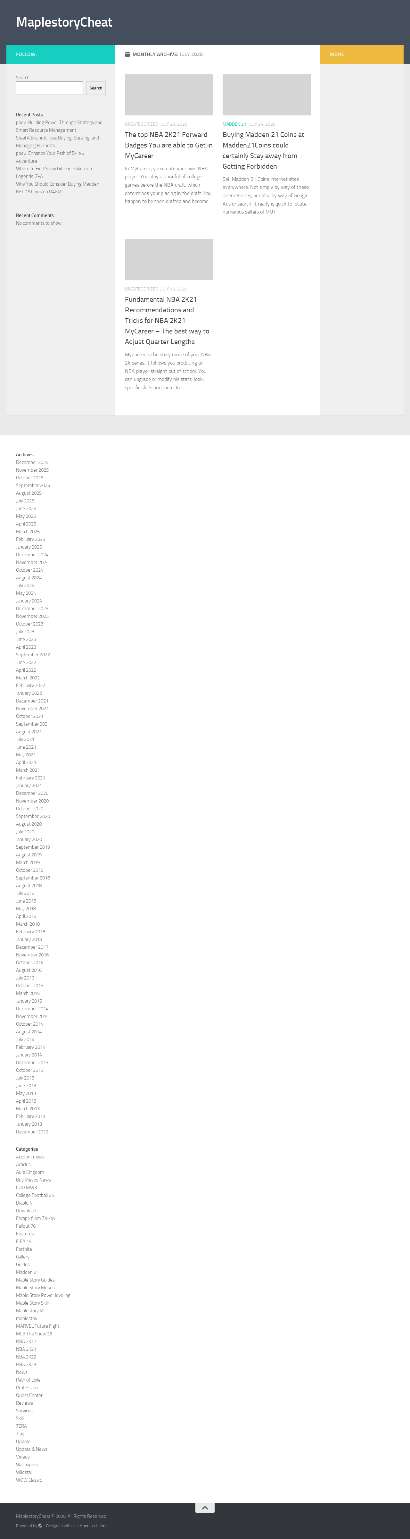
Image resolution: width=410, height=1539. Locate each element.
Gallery (22, 1257)
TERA (21, 1426)
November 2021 (32, 708)
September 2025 (33, 485)
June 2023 (26, 639)
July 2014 (25, 1039)
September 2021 (33, 724)
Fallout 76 (26, 1226)
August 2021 (29, 732)
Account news (30, 1157)
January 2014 (29, 1055)
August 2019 (29, 855)
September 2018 (33, 878)
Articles (23, 1164)
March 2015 (28, 993)
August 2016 (29, 970)
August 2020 (29, 824)
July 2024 (25, 585)
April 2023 (26, 647)
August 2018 (29, 885)
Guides (23, 1264)
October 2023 (29, 624)
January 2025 (29, 547)
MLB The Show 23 (34, 1334)
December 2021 (32, 701)
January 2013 (29, 1124)
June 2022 (26, 662)
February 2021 (30, 778)
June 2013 (26, 1086)
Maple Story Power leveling (43, 1295)
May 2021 (26, 755)
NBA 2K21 (26, 1349)
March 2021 (28, 770)
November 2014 (32, 1016)
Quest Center (29, 1395)
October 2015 (29, 985)
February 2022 (30, 685)
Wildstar (24, 1472)
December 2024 (32, 555)
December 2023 (32, 608)
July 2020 (25, 832)
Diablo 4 (24, 1203)
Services (24, 1411)
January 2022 (29, 693)
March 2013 (28, 1109)
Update (23, 1441)
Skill (20, 1418)
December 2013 (32, 1062)
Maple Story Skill (32, 1303)
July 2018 (25, 893)
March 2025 (28, 531)
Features (25, 1234)
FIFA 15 (23, 1241)
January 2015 (29, 1001)
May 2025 (26, 516)
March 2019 (28, 862)
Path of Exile (28, 1380)
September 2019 (33, 847)
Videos (23, 1457)
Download (26, 1211)
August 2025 (29, 493)
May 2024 (26, 593)
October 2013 (29, 1070)
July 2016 (25, 978)
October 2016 (29, 962)
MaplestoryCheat (64, 22)
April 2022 (26, 670)
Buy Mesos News (33, 1180)
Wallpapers (27, 1465)
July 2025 (25, 501)
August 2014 (29, 1032)
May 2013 (26, 1093)
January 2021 (29, 785)
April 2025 (26, 524)
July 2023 (25, 632)
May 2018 (26, 909)
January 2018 (29, 939)
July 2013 (25, 1078)
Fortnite (24, 1249)
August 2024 (29, 578)
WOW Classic (29, 1480)
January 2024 (29, 601)
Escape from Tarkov (35, 1218)
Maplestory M (30, 1311)
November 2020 (32, 801)
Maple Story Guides (35, 1280)
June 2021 (26, 747)
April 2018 (26, 916)
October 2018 (29, 870)
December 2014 (32, 1009)
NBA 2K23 (26, 1364)
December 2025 (32, 462)
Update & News (31, 1449)
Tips (20, 1434)
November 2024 (32, 562)
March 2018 (28, 924)
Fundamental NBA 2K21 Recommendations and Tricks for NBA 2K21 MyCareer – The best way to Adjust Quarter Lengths (167, 320)
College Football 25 (35, 1195)
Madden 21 (234, 124)
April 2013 (26, 1101)
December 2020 (32, 793)
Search (22, 77)
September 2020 (33, 816)
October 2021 (29, 716)
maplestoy (26, 1318)
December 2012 (32, 1132)
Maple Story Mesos (35, 1288)
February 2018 (30, 932)
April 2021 (26, 762)
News (22, 1372)
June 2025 (26, 508)
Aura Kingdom (30, 1172)
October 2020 (29, 809)
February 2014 (30, 1047)
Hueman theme (94, 1525)
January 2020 (29, 839)
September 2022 (33, 655)
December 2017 (32, 947)
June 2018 (26, 901)
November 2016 (32, 955)
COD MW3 (26, 1187)
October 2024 (29, 570)
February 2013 (30, 1116)
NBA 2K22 (26, 1357)
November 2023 (32, 616)
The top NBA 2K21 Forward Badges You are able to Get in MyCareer (169, 145)
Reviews (24, 1403)
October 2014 (29, 1024)
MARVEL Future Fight (37, 1326)
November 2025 (32, 470)
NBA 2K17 (26, 1341)
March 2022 (28, 678)
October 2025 (29, 478)
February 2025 (30, 539)
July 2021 (25, 739)
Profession (27, 1388)
